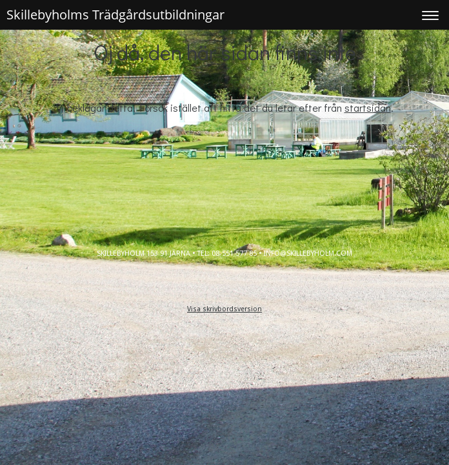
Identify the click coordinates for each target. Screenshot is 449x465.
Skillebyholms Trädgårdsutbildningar (115, 14)
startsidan (367, 107)
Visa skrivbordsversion (224, 309)
